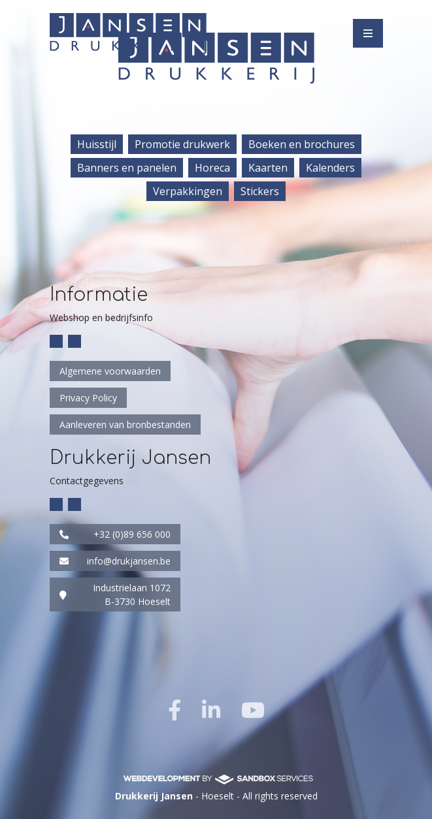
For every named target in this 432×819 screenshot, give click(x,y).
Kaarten (268, 168)
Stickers (260, 191)
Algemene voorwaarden (110, 371)
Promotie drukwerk (182, 144)
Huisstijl (96, 144)
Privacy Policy (88, 398)
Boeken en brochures (301, 144)
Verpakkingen (187, 191)
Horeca (212, 168)
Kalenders (330, 168)
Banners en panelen (126, 168)
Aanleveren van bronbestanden (125, 424)
